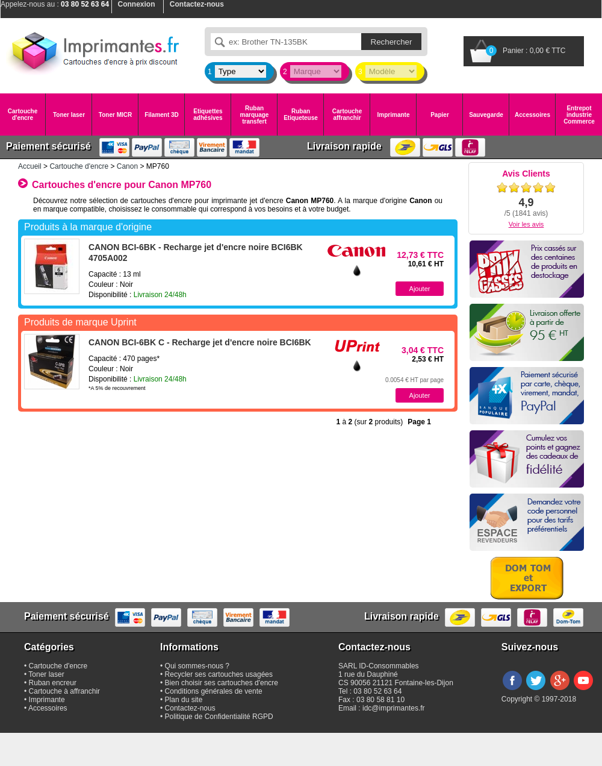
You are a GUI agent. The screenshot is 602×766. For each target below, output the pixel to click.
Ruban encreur (52, 683)
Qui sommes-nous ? (197, 666)
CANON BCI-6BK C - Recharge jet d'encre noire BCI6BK (199, 342)
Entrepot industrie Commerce (579, 115)
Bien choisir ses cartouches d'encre (221, 683)
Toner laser (69, 114)
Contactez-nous (190, 708)
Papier (439, 114)
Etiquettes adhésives (207, 114)
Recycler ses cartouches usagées (219, 674)
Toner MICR (115, 114)
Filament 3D (161, 114)
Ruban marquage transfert (254, 115)
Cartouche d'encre (22, 114)
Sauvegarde (486, 114)
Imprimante (393, 114)
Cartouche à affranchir (65, 691)
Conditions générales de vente (213, 691)
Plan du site (184, 699)
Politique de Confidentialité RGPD (219, 716)
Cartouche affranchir (347, 114)
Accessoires (532, 114)
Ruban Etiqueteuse (301, 114)
